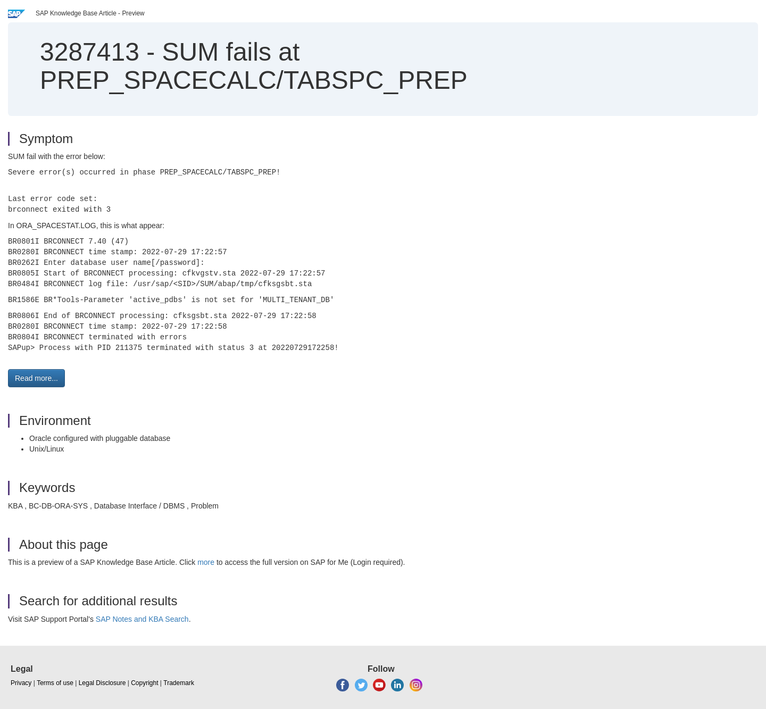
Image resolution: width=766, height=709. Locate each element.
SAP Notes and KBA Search (142, 619)
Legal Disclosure (102, 683)
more (205, 562)
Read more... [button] (36, 378)
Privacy (21, 683)
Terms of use (55, 683)
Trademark (178, 683)
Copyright (144, 683)
